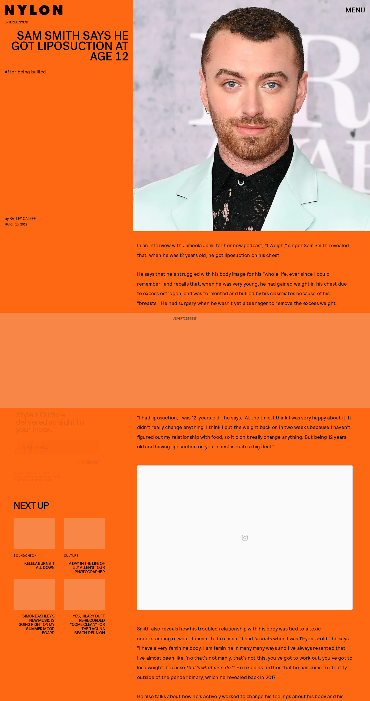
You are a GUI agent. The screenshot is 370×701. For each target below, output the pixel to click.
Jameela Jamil (199, 245)
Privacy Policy (43, 485)
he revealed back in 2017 (247, 677)
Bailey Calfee (23, 218)
